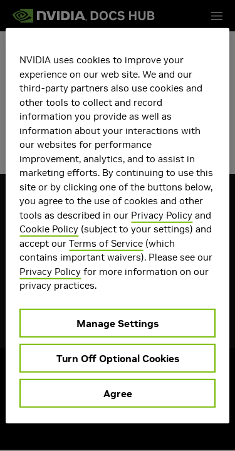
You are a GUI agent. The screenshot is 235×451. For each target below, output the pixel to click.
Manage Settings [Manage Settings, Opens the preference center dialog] (117, 322)
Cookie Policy (48, 229)
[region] (117, 225)
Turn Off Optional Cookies (117, 357)
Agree (117, 392)
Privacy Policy (161, 214)
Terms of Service (106, 243)
